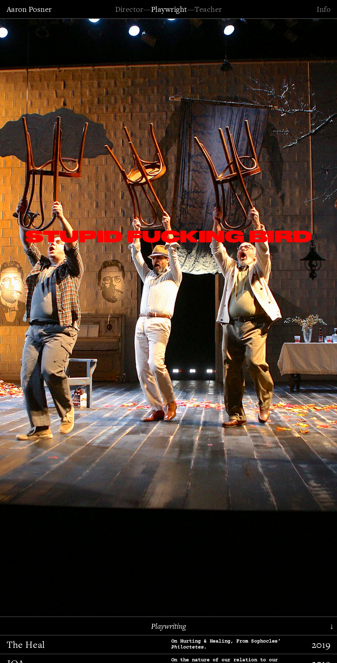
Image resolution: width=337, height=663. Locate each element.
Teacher (208, 9)
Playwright (169, 9)
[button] (24, 314)
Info (323, 9)
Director (129, 9)
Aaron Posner (29, 9)
